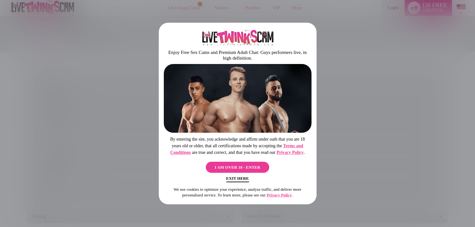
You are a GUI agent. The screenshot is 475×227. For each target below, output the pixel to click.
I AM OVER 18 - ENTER (237, 166)
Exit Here (237, 180)
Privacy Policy (290, 150)
